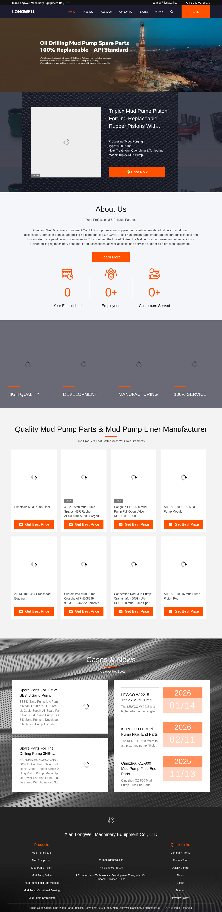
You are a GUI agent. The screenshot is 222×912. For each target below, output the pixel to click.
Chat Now (136, 172)
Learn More (111, 257)
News (180, 875)
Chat (196, 11)
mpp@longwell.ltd (165, 2)
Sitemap (180, 890)
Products (88, 11)
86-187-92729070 (198, 2)
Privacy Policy (180, 897)
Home (71, 11)
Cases (180, 882)
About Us (106, 11)
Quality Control (180, 867)
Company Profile (180, 852)
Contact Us (125, 11)
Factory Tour (180, 860)
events (144, 11)
